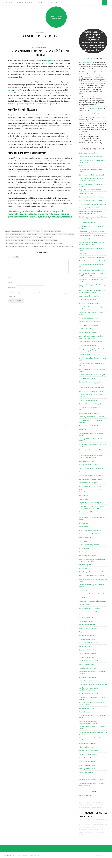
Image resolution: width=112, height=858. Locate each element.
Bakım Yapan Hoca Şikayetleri (89, 483)
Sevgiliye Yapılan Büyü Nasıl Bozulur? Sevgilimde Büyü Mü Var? (91, 350)
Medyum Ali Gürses (21, 855)
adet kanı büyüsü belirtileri (86, 810)
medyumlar (49, 60)
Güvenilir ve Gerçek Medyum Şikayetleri (92, 175)
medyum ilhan (98, 817)
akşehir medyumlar (13, 231)
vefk (15, 203)
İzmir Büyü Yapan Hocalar (87, 769)
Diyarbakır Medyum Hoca (87, 654)
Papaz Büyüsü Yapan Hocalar (89, 208)
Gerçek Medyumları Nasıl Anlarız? (90, 534)
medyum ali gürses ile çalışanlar (93, 814)
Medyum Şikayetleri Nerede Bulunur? (91, 417)
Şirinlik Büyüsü (84, 552)
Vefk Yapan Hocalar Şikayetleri (89, 413)
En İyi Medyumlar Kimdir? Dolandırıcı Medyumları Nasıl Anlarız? (91, 337)
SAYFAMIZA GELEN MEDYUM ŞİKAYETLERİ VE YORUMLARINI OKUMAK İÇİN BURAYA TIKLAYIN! (35, 2)
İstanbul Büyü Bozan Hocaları (89, 694)
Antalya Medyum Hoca (86, 712)
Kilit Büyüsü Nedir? (85, 239)
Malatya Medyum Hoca (86, 664)
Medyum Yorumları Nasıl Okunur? (90, 332)
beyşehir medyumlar (31, 231)
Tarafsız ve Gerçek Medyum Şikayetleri (92, 257)
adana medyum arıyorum (86, 802)
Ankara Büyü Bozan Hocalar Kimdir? (91, 779)
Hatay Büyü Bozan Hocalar (88, 668)
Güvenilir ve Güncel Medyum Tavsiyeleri (92, 204)
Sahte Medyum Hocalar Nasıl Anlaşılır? (91, 572)
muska (20, 203)
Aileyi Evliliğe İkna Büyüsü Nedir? (90, 190)
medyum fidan (98, 822)
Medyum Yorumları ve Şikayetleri (94, 97)
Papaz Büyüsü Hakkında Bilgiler (89, 472)
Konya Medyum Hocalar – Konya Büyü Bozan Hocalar (40, 53)
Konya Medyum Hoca (86, 758)
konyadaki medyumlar (14, 243)
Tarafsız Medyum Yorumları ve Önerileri (92, 235)
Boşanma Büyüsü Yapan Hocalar (90, 322)
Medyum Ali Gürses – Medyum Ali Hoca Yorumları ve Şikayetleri (92, 560)
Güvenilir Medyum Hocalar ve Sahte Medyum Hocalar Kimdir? (91, 180)
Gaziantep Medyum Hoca (87, 761)
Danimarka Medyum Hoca (87, 650)
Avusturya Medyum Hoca (87, 625)
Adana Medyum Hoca (86, 747)
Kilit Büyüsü (83, 568)
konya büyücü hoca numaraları (18, 237)
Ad (9, 277)
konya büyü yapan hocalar (63, 234)
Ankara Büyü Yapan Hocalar (88, 751)
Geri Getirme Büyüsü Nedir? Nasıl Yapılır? (92, 475)
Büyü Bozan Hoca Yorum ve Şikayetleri (91, 468)
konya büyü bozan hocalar (39, 234)
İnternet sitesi (12, 287)
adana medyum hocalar (86, 827)
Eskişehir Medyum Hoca (87, 743)
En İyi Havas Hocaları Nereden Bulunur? (92, 197)
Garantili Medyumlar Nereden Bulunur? (92, 261)
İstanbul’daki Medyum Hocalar (89, 661)
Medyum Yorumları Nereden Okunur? (91, 594)
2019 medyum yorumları (93, 829)
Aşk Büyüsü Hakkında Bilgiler (88, 465)
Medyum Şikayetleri (40, 47)
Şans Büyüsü (83, 495)
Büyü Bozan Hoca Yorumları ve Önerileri (92, 575)
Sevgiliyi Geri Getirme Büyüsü (89, 555)
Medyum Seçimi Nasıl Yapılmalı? (89, 303)
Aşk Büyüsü (83, 541)
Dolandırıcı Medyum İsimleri (88, 400)
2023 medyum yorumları (99, 824)
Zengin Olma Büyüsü (86, 193)
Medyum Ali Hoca (34, 855)
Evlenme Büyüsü (84, 590)
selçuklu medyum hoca (41, 246)
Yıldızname (82, 429)
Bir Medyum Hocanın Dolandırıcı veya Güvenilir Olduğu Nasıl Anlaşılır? (91, 507)
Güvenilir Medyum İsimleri (87, 300)
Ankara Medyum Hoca (86, 708)
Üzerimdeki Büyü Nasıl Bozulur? (89, 354)
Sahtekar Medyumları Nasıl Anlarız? (90, 157)
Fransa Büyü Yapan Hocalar (88, 681)
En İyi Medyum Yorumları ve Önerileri (91, 342)
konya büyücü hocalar (43, 237)
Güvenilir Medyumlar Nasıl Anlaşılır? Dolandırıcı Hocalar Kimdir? (91, 456)
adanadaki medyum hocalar (97, 807)
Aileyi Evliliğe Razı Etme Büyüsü (89, 325)
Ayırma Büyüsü (84, 527)
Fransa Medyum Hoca (86, 621)
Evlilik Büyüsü (87, 62)
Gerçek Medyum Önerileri (87, 222)
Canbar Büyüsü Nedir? (86, 461)
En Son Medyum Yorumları (93, 108)
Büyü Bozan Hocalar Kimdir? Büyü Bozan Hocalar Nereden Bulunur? (92, 291)
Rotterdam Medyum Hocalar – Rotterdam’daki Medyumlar (89, 722)
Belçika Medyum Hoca (86, 632)
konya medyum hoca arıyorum (17, 240)
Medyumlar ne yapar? (86, 617)
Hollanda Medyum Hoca (87, 635)
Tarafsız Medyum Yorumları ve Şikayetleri (92, 375)
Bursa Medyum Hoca (86, 772)
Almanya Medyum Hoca (87, 639)
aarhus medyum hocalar (86, 822)
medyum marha (84, 807)
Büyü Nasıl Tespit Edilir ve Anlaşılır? (90, 479)
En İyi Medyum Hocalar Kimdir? (89, 426)
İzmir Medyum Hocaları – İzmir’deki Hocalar (93, 684)
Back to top (101, 855)
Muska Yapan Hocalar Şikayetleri (90, 530)
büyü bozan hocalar (21, 82)
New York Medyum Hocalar (88, 628)
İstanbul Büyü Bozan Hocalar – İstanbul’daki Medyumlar (89, 689)
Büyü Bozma (83, 254)
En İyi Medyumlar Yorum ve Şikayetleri (91, 270)
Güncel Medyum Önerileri (87, 378)
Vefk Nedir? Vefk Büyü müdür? (89, 329)
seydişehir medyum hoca (63, 246)
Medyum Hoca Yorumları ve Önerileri (94, 83)
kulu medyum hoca (33, 243)
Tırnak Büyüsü (83, 597)
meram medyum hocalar (52, 243)
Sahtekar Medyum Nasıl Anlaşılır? (90, 404)
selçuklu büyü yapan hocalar (17, 246)
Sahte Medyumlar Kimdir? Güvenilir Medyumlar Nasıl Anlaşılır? (90, 212)
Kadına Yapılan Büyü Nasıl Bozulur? (90, 166)
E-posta (10, 282)
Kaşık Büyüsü (83, 499)
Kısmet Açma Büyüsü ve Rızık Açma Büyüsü (93, 601)
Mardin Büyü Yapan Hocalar (88, 677)
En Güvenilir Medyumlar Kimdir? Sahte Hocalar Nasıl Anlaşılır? (91, 243)
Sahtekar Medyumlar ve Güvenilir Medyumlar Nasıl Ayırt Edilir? (90, 383)
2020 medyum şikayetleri (96, 805)
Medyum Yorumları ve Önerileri (89, 296)
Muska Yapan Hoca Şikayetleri (89, 545)
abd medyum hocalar (101, 819)
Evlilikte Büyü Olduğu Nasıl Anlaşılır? (90, 201)
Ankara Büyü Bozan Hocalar (88, 754)
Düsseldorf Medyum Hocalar (88, 643)
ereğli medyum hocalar (51, 231)
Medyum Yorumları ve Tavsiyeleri (90, 608)
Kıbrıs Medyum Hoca (86, 776)
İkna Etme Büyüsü (85, 548)
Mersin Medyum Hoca (86, 646)
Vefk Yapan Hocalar (85, 537)
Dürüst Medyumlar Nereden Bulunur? (91, 387)
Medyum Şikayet (9, 855)
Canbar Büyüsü (84, 605)
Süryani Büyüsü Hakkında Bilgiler (90, 503)
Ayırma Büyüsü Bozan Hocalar (89, 318)
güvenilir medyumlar (24, 115)
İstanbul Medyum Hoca (86, 657)
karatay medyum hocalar (15, 234)
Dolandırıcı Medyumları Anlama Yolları (91, 232)
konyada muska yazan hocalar (44, 240)
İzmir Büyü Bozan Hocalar (87, 765)
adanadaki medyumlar (85, 824)
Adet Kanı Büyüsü (85, 565)
